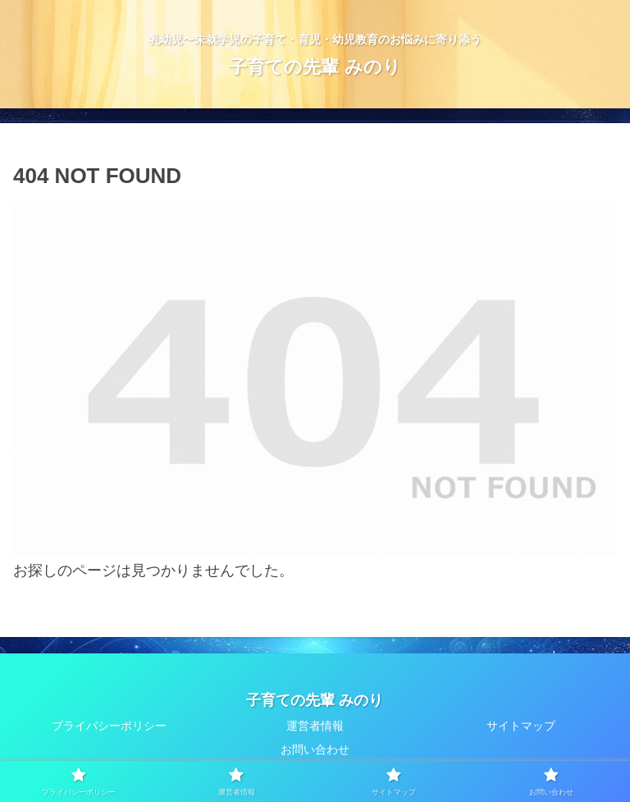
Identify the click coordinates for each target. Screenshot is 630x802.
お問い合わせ (315, 749)
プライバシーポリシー (109, 725)
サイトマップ (520, 725)
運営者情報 (315, 725)
